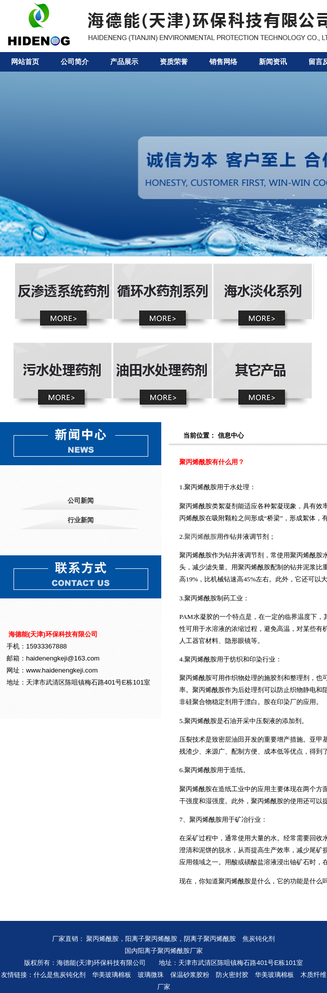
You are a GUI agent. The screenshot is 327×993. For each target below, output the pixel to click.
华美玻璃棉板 (111, 974)
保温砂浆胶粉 (189, 974)
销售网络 (223, 62)
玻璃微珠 (151, 974)
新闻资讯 (273, 62)
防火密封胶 (232, 974)
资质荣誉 (174, 62)
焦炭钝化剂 (258, 938)
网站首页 (25, 62)
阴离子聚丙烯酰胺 (210, 938)
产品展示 (124, 62)
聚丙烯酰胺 (200, 536)
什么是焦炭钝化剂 (60, 974)
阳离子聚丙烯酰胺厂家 (170, 950)
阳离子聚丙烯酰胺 (151, 938)
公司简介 (75, 62)
